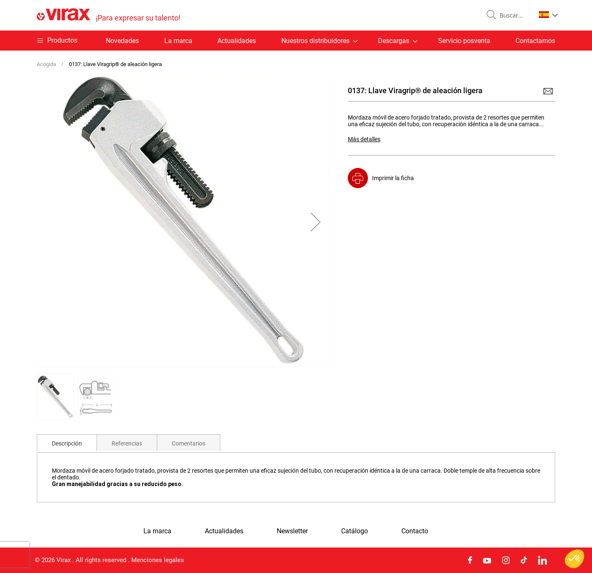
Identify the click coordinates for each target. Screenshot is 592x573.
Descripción (67, 443)
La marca (178, 41)
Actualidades (236, 41)
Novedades (122, 41)
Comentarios (188, 443)
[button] (548, 14)
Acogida (46, 64)
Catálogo (354, 531)
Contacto (414, 531)
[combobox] (514, 15)
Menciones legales (157, 560)
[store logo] (109, 15)
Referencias (127, 443)
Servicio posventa (464, 41)
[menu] (296, 41)
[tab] (67, 442)
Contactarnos (535, 41)
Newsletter (292, 531)
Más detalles (364, 139)
